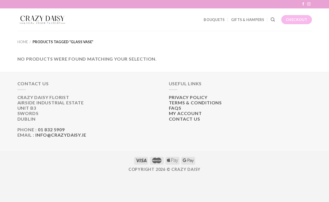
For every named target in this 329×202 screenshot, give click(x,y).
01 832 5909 (51, 129)
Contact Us (184, 118)
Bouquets (214, 19)
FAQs (175, 108)
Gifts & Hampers (247, 19)
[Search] (273, 19)
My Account (185, 113)
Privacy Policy (188, 97)
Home (22, 42)
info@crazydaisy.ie (60, 134)
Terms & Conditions (195, 102)
